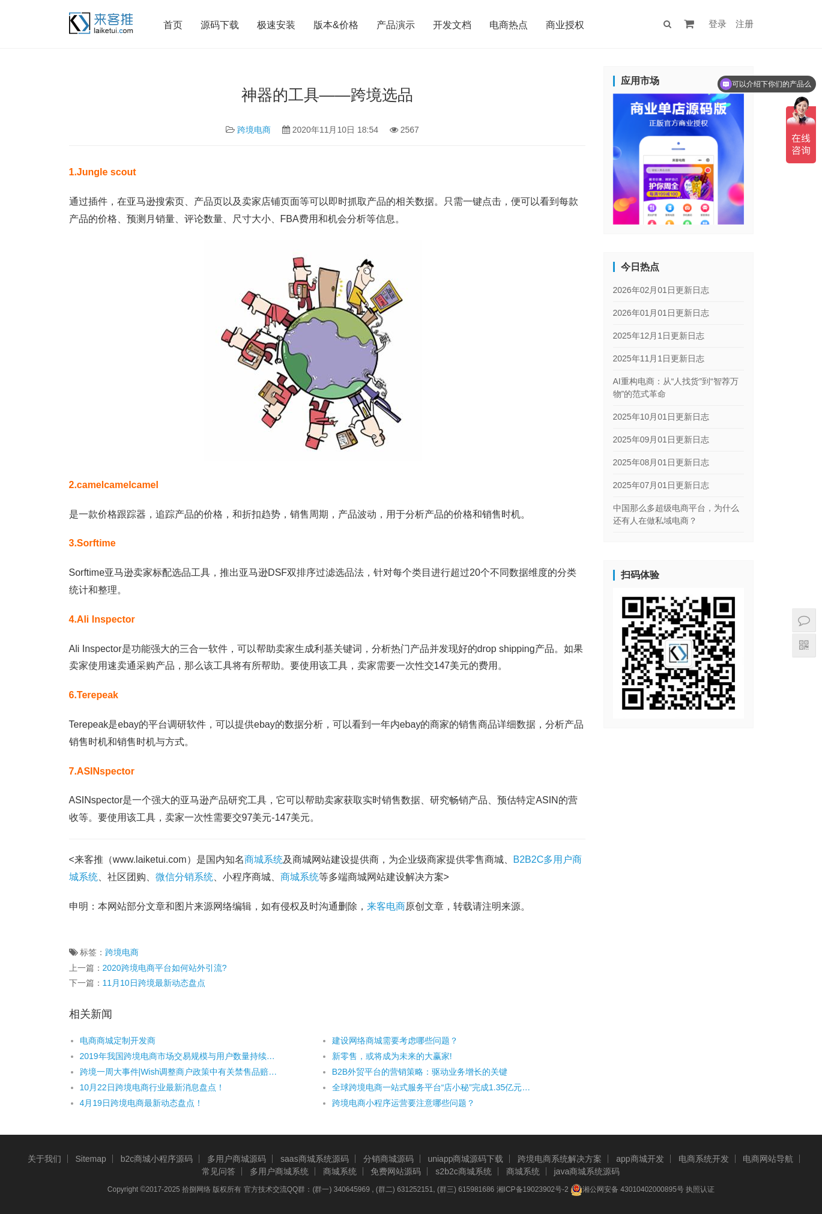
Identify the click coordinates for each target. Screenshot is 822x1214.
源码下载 (220, 25)
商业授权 (565, 25)
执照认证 (700, 1189)
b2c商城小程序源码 (157, 1159)
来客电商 (386, 906)
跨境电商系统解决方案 (560, 1159)
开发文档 (452, 25)
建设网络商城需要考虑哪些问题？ (395, 1040)
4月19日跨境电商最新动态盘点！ (141, 1103)
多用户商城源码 (236, 1159)
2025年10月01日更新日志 (661, 416)
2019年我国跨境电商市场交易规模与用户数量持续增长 (181, 1056)
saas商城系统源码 (314, 1159)
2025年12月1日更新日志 (659, 335)
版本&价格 (335, 25)
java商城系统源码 (587, 1171)
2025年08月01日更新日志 (661, 462)
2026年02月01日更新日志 (661, 290)
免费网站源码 (395, 1171)
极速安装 (276, 25)
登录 (718, 24)
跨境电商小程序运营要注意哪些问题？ (403, 1103)
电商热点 (508, 25)
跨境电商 (254, 129)
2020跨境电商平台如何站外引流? (165, 968)
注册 (745, 24)
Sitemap (90, 1159)
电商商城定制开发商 (118, 1040)
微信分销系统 (184, 877)
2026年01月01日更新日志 (661, 313)
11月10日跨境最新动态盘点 (154, 983)
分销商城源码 (388, 1159)
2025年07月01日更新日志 (661, 485)
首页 (173, 25)
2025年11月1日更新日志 (659, 358)
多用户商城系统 (279, 1171)
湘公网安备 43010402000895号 (627, 1190)
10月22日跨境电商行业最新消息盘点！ (152, 1087)
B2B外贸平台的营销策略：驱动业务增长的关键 (419, 1072)
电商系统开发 (703, 1159)
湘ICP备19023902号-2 (533, 1189)
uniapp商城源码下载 (465, 1159)
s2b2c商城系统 (463, 1171)
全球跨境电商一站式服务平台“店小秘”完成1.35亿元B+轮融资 (433, 1087)
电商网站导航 (768, 1159)
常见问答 (218, 1171)
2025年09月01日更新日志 (661, 439)
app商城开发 (639, 1159)
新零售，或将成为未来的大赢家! (392, 1056)
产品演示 (395, 25)
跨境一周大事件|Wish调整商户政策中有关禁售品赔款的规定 (181, 1072)
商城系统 (263, 859)
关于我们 (44, 1159)
